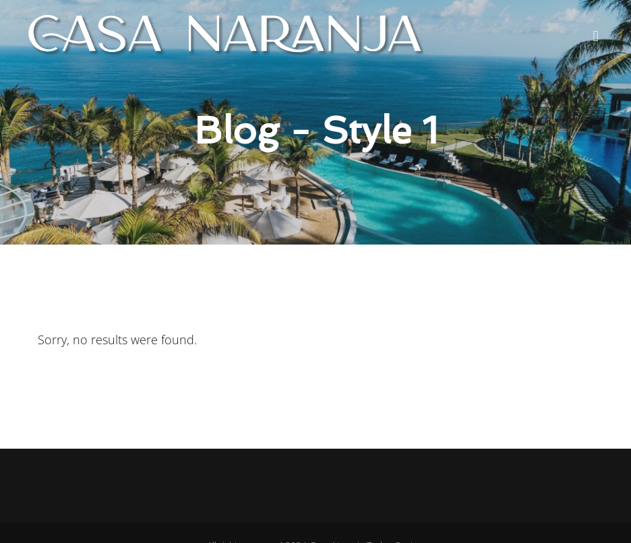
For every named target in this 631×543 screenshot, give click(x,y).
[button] (595, 35)
